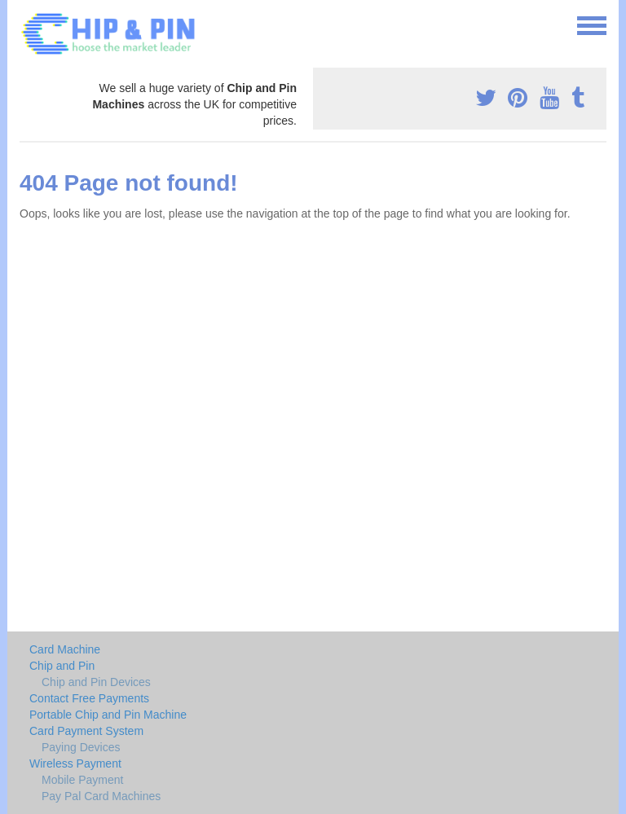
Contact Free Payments (89, 698)
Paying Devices (81, 747)
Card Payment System (86, 730)
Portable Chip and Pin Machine (108, 714)
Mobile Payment (82, 779)
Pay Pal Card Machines (101, 796)
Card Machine (64, 649)
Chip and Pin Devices (96, 682)
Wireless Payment (75, 763)
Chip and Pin (62, 665)
